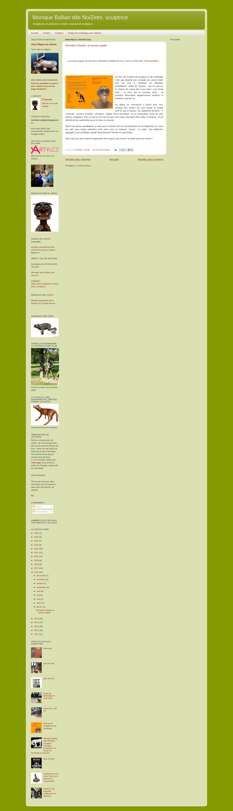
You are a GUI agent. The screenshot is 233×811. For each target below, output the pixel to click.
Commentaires (40, 512)
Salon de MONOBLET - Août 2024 (49, 695)
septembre (42, 587)
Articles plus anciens (150, 159)
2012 (36, 630)
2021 (36, 552)
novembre (41, 579)
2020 (36, 556)
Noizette (48, 99)
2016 (36, 572)
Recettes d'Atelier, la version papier (86, 45)
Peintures (47, 648)
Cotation (59, 33)
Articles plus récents (77, 159)
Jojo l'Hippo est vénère (44, 44)
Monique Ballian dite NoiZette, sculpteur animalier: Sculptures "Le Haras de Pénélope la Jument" (44, 745)
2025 (36, 537)
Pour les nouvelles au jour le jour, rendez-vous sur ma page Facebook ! (44, 86)
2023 (36, 545)
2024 (36, 541)
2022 (36, 549)
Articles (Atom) (84, 166)
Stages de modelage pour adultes (84, 33)
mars (39, 603)
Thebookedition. (151, 61)
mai (38, 595)
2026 (36, 533)
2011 (36, 634)
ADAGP (46, 239)
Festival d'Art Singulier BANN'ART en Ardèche (49, 792)
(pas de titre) (49, 663)
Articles (37, 506)
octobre (40, 583)
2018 (36, 564)
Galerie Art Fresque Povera (43, 303)
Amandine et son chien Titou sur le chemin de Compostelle (50, 777)
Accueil (34, 33)
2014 (36, 622)
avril (39, 599)
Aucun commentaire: (101, 150)
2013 (36, 626)
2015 (36, 618)
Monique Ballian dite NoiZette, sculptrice (80, 17)
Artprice (50, 295)
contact (41, 134)
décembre (41, 575)
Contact (46, 33)
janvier (40, 607)
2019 (36, 560)
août (39, 591)
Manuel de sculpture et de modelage (49, 725)
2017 (36, 568)
